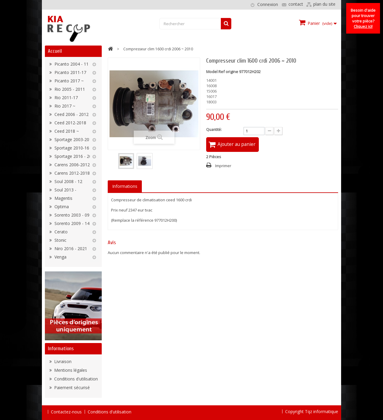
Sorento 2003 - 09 (71, 215)
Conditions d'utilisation (75, 379)
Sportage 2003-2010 (73, 139)
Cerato (60, 232)
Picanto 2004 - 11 (71, 64)
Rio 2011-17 (65, 97)
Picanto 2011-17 (69, 72)
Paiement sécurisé (71, 387)
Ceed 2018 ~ (66, 131)
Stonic (59, 240)
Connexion (267, 4)
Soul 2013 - (64, 190)
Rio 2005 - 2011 (69, 89)
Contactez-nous (66, 412)
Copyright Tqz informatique (311, 411)
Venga (59, 257)
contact (295, 4)
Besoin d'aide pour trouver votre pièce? (363, 18)
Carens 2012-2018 (71, 173)
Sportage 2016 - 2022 (74, 156)
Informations (61, 348)
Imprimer (223, 166)
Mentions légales (70, 370)
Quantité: (214, 129)
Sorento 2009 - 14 (71, 223)
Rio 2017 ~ (64, 106)
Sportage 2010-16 (71, 148)
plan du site (324, 4)
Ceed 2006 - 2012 (71, 114)
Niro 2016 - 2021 (70, 248)
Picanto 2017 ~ (68, 81)
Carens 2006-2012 (71, 164)
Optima (61, 206)
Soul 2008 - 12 (67, 181)
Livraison (62, 361)
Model (212, 71)
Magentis (62, 198)
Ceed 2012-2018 (69, 123)
